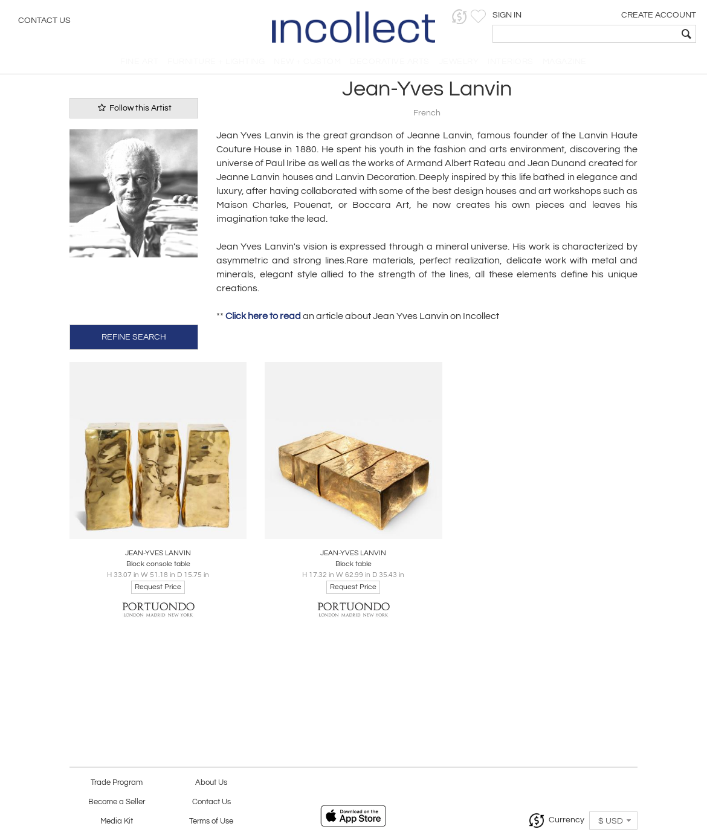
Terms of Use (211, 821)
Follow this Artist (133, 112)
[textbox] (610, 33)
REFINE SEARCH (134, 341)
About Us (211, 783)
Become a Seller (116, 802)
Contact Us (44, 21)
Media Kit (116, 821)
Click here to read (263, 321)
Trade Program (117, 783)
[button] (510, 16)
